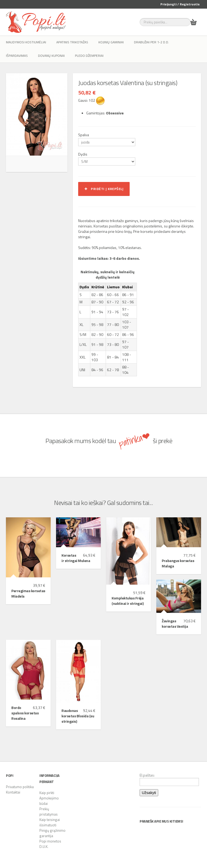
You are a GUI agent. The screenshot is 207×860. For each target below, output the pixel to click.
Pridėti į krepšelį (104, 188)
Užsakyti (149, 793)
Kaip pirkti (46, 792)
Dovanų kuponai (51, 55)
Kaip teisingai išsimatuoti (49, 822)
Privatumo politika (20, 786)
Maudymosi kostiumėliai (26, 42)
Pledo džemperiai (89, 55)
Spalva (83, 135)
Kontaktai (13, 792)
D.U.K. (43, 846)
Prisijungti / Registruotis (180, 4)
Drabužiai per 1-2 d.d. (151, 42)
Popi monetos (50, 841)
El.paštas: (169, 779)
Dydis (82, 154)
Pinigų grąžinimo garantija (52, 833)
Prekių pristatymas (48, 811)
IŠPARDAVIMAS (17, 55)
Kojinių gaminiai (111, 42)
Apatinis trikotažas (72, 42)
